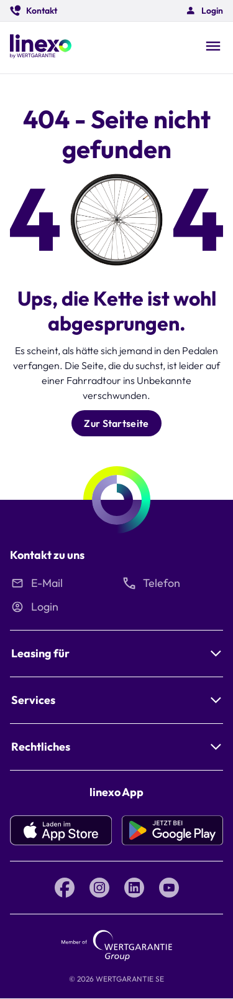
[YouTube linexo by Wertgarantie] (169, 887)
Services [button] (33, 700)
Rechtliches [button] (40, 746)
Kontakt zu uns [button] (47, 555)
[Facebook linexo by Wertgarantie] (64, 887)
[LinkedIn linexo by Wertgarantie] (134, 887)
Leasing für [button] (40, 653)
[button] (33, 10)
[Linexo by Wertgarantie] (40, 47)
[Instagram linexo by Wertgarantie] (99, 887)
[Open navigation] (213, 47)
